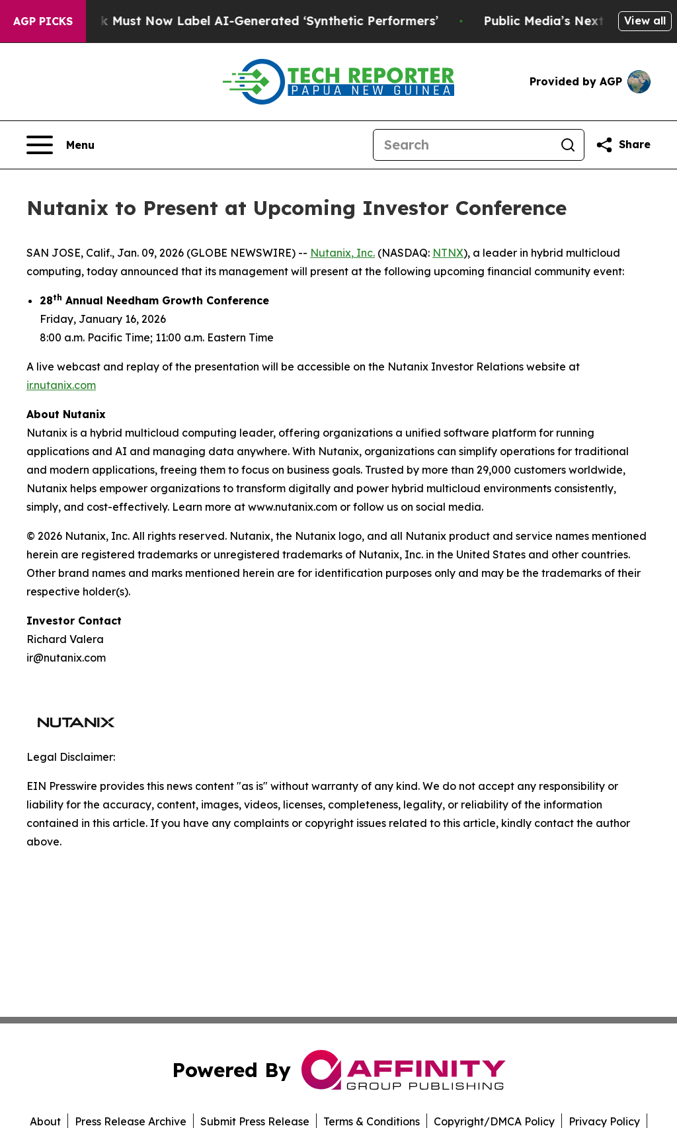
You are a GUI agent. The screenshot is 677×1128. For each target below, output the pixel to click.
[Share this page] (623, 145)
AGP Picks (43, 21)
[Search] (463, 145)
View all (645, 20)
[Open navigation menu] (60, 145)
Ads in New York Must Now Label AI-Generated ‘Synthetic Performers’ (237, 20)
